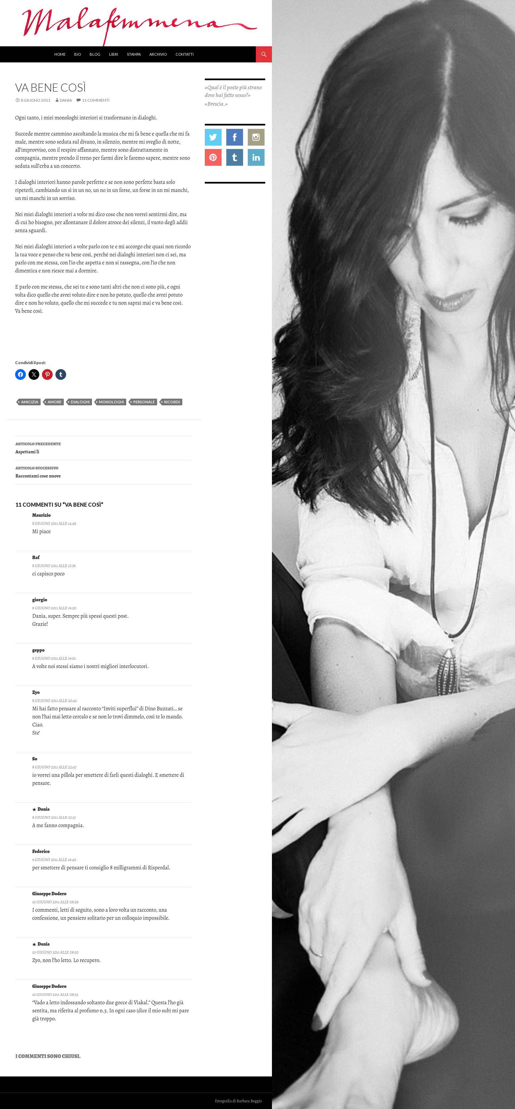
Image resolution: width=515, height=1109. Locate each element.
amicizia (29, 402)
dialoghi (80, 402)
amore (54, 402)
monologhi (111, 402)
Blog (95, 54)
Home (59, 54)
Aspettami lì (103, 447)
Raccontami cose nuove (103, 471)
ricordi (172, 402)
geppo (38, 650)
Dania (66, 100)
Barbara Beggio (249, 1101)
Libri (113, 54)
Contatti (185, 54)
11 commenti (95, 100)
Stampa (134, 54)
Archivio (158, 54)
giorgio (39, 600)
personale (144, 402)
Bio (77, 54)
